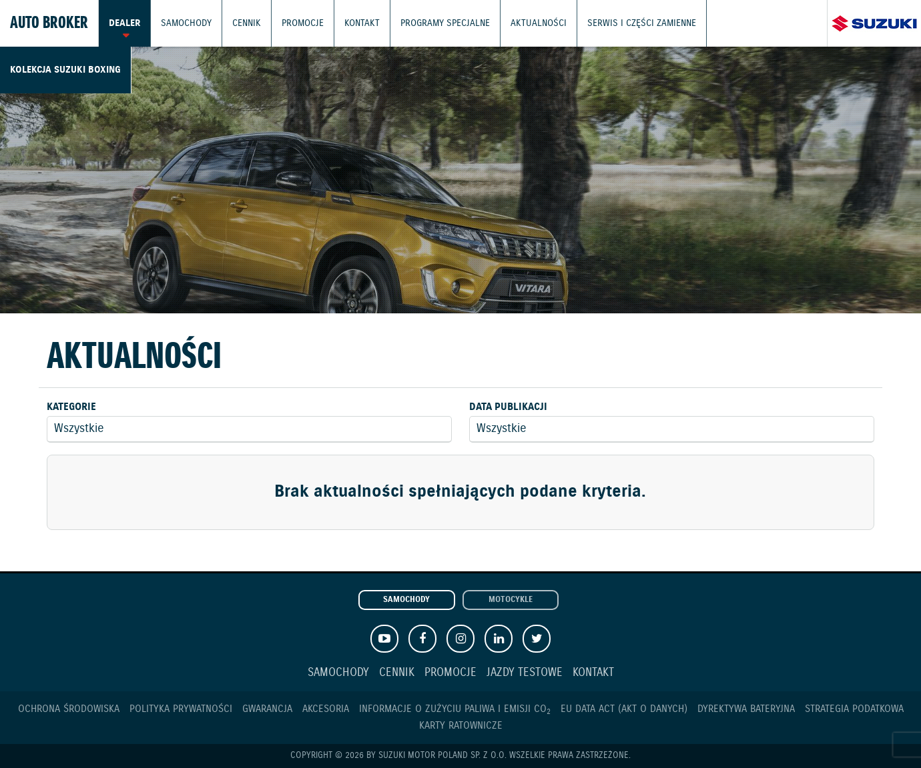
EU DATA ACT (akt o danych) (624, 709)
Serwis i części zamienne (618, 23)
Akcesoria (325, 709)
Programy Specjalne (432, 23)
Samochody (184, 23)
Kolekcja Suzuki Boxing (741, 23)
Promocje (296, 23)
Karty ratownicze (461, 726)
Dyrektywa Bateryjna (746, 709)
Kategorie (71, 407)
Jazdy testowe (525, 673)
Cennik (242, 23)
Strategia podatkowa (854, 709)
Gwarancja (267, 709)
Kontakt (354, 23)
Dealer (124, 23)
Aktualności (521, 23)
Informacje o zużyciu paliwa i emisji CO (455, 709)
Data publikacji (508, 407)
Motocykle (511, 600)
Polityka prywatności (180, 709)
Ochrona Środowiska (68, 709)
